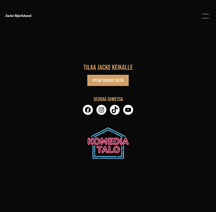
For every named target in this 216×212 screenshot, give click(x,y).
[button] (205, 15)
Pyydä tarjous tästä (108, 80)
